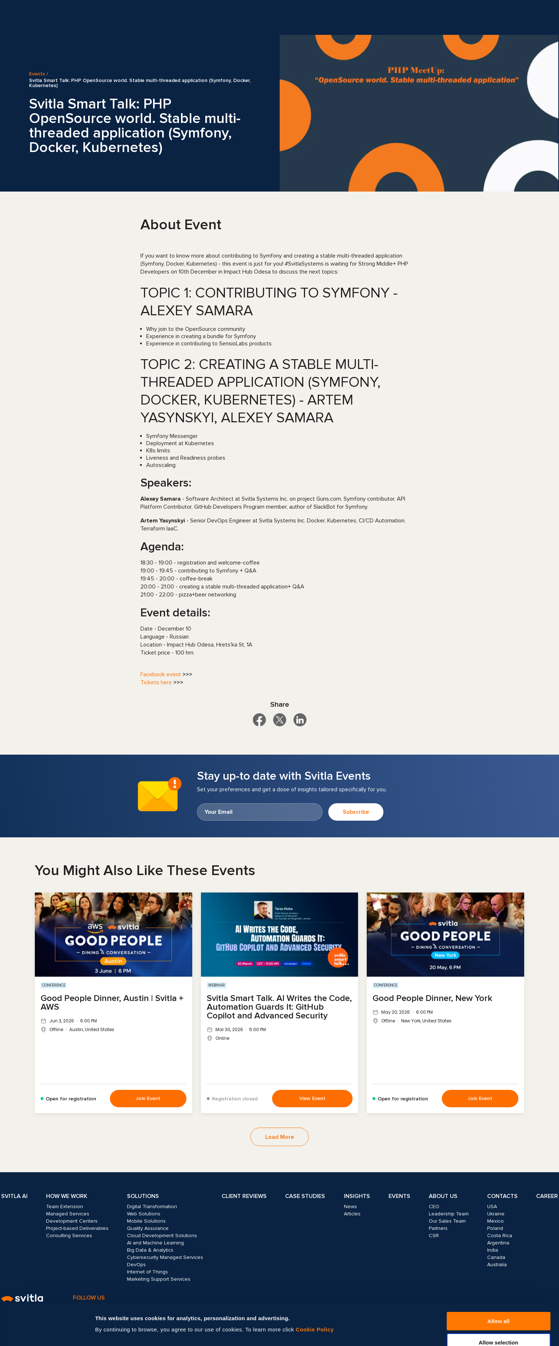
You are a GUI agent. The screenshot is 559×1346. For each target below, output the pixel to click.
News (350, 1206)
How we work (66, 1196)
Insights (357, 1196)
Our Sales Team (447, 1221)
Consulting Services (69, 1235)
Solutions (143, 1196)
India (492, 1250)
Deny (498, 1328)
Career (547, 1196)
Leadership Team (449, 1214)
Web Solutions (143, 1214)
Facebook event (160, 674)
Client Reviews (244, 1196)
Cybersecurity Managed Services (165, 1257)
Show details (391, 1317)
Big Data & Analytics (150, 1250)
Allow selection (498, 1307)
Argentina (498, 1243)
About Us (443, 1196)
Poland (495, 1228)
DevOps (136, 1264)
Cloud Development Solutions (162, 1235)
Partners (438, 1228)
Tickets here (156, 682)
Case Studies (305, 1196)
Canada (496, 1257)
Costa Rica (499, 1235)
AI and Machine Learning (155, 1243)
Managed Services (67, 1214)
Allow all (499, 1286)
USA (492, 1206)
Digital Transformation (152, 1206)
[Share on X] (279, 720)
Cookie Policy (315, 1294)
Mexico (495, 1221)
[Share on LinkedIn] (300, 720)
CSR (434, 1235)
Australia (497, 1264)
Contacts (502, 1196)
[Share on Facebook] (259, 720)
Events (37, 74)
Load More (279, 1137)
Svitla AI (14, 1196)
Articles (352, 1214)
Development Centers (72, 1221)
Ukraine (496, 1214)
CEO (434, 1206)
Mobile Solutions (146, 1221)
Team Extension (64, 1206)
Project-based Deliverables (77, 1228)
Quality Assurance (148, 1228)
